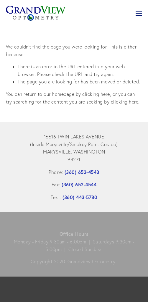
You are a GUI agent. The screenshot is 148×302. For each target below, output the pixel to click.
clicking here (96, 94)
